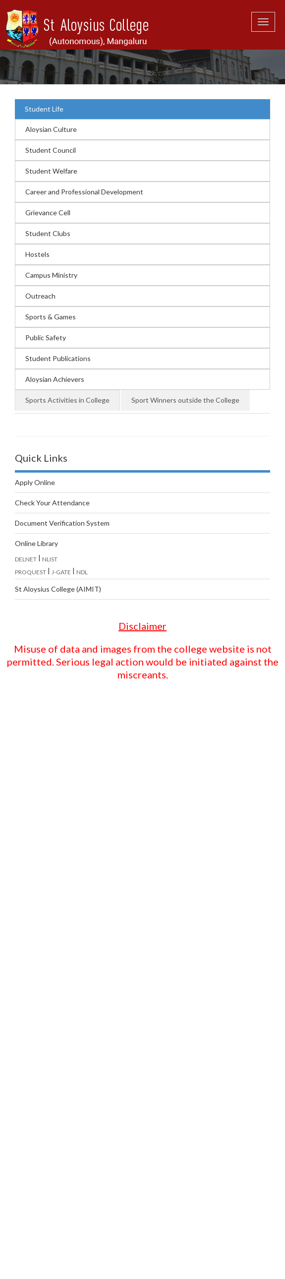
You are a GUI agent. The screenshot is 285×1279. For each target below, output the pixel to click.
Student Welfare (51, 171)
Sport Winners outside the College (185, 400)
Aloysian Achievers (54, 379)
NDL (82, 572)
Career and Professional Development (84, 191)
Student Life (44, 109)
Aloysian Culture (51, 129)
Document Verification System (62, 523)
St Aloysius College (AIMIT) (58, 589)
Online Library (36, 543)
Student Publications (58, 358)
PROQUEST (30, 572)
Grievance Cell (47, 212)
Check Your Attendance (52, 502)
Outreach (40, 296)
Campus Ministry (51, 275)
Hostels (37, 254)
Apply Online (35, 482)
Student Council (50, 150)
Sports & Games (50, 316)
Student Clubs (47, 233)
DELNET (26, 559)
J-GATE (61, 572)
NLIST (49, 559)
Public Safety (45, 337)
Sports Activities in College (67, 400)
